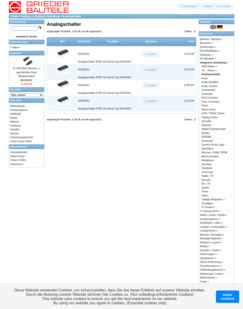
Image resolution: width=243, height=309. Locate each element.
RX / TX (205, 183)
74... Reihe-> (208, 70)
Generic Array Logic (212, 144)
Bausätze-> (206, 42)
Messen (14, 121)
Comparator (208, 89)
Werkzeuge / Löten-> (212, 273)
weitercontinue (227, 296)
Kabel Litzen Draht (21, 141)
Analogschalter (71, 16)
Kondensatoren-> (210, 219)
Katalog (26, 16)
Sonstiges (207, 203)
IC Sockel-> (208, 207)
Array (204, 78)
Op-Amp (206, 164)
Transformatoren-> (211, 265)
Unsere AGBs (18, 160)
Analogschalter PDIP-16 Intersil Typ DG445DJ (104, 108)
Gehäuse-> (206, 54)
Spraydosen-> (208, 258)
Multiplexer (207, 160)
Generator (207, 140)
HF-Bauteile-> (208, 58)
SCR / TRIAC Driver (213, 113)
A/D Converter (209, 97)
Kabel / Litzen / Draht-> (213, 215)
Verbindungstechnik (21, 137)
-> (214, 62)
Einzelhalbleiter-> (210, 50)
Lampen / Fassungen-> (213, 226)
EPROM (206, 136)
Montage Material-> (211, 238)
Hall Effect (207, 148)
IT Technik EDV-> (210, 211)
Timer (204, 191)
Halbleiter (15, 113)
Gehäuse (15, 125)
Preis (192, 41)
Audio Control (209, 86)
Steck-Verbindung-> (211, 261)
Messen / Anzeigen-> (212, 234)
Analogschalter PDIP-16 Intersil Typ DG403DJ (104, 61)
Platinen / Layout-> (211, 242)
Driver (204, 105)
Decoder (206, 121)
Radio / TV (207, 175)
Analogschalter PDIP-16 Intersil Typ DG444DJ (104, 92)
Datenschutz (17, 156)
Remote (206, 179)
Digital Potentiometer (213, 128)
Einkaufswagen (18, 42)
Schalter (15, 129)
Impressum (16, 164)
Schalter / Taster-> (210, 250)
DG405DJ (83, 69)
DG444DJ (83, 85)
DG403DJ (83, 53)
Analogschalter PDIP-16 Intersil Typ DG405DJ (104, 77)
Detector (206, 125)
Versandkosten (19, 152)
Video (204, 195)
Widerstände (17, 106)
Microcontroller (210, 156)
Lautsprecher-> (209, 230)
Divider (205, 133)
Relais (14, 117)
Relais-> (205, 246)
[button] (189, 6)
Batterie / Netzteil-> (211, 39)
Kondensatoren (19, 110)
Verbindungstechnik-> (212, 269)
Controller (207, 93)
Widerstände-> (208, 277)
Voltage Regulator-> (213, 199)
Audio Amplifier (210, 82)
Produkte (113, 41)
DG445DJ (83, 100)
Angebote (15, 53)
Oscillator (206, 168)
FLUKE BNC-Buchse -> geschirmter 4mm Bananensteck (26, 72)
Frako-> (204, 281)
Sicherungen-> (208, 254)
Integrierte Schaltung (47, 16)
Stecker (14, 133)
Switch (205, 187)
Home (14, 16)
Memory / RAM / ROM (214, 152)
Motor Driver (208, 109)
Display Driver (209, 117)
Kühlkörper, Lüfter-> (211, 222)
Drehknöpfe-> (208, 46)
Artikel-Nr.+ (85, 41)
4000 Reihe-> (209, 66)
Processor (207, 172)
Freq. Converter (210, 101)
